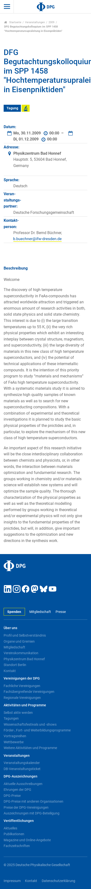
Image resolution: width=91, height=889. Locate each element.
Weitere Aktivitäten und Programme (30, 748)
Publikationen (14, 834)
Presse (61, 612)
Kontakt (10, 671)
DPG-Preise (12, 796)
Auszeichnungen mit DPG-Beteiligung (31, 813)
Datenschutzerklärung (58, 881)
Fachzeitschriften (17, 846)
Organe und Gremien (19, 641)
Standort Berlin (15, 665)
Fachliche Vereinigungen (22, 686)
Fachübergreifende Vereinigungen (29, 692)
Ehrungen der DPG (17, 790)
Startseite (12, 22)
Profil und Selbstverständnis (25, 635)
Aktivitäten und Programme (25, 705)
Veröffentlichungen (19, 821)
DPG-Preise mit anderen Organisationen (33, 801)
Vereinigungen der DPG (22, 678)
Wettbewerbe (14, 742)
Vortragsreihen (15, 736)
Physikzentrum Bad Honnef (24, 659)
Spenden (14, 612)
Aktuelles (10, 828)
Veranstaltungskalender (22, 763)
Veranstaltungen (35, 22)
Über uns (10, 628)
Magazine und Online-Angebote (27, 840)
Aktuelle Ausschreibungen (23, 784)
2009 (51, 22)
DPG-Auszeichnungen (20, 776)
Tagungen (11, 718)
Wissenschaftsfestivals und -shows (30, 724)
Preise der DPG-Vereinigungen (26, 807)
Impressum (12, 881)
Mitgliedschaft (40, 612)
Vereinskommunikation (21, 653)
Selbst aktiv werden (18, 713)
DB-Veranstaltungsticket (22, 769)
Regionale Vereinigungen (22, 698)
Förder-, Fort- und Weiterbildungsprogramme (37, 730)
